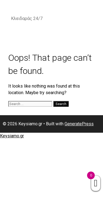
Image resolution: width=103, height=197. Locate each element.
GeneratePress (79, 123)
